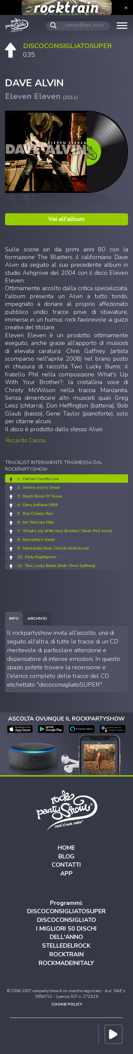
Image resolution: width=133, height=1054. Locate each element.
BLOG (66, 856)
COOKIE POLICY (66, 1004)
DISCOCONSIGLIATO (66, 920)
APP (66, 873)
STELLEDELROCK (66, 946)
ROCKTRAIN (66, 954)
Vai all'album (66, 219)
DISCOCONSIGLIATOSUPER (66, 911)
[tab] (14, 618)
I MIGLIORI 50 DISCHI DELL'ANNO (66, 933)
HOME (66, 848)
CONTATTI (66, 865)
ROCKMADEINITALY (66, 963)
